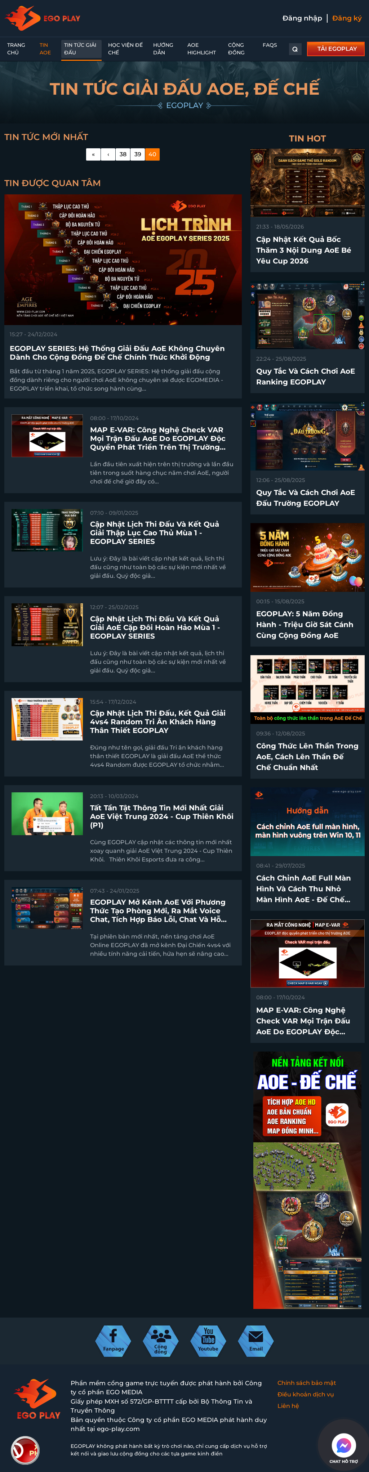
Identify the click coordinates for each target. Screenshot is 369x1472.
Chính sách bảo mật (306, 1382)
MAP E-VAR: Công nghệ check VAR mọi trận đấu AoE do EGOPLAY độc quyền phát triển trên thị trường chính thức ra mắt (306, 1032)
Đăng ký (347, 18)
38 (123, 154)
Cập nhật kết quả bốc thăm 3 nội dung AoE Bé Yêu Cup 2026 (303, 250)
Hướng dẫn (163, 49)
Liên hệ (288, 1406)
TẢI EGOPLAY (337, 48)
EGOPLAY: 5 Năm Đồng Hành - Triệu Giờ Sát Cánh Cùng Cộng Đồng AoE (305, 624)
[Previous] (108, 154)
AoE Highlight (201, 49)
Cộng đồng (236, 49)
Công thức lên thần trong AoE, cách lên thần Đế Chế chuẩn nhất (307, 757)
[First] (93, 154)
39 (137, 154)
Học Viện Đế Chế (125, 49)
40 (152, 154)
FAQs (270, 45)
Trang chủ (16, 49)
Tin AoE (45, 49)
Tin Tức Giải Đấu (80, 49)
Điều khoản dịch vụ (305, 1394)
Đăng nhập (302, 18)
